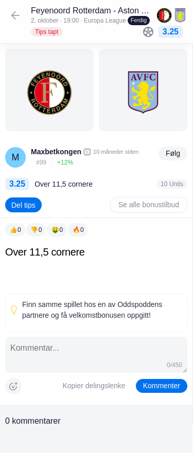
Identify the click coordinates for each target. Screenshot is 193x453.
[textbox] (96, 267)
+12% (65, 162)
